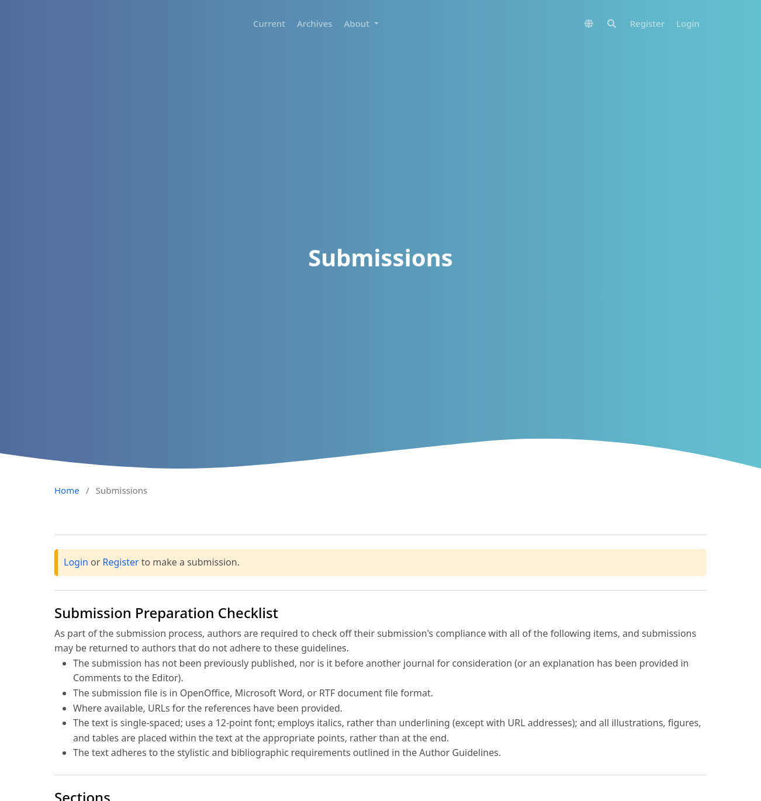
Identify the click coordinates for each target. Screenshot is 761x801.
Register (647, 23)
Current (269, 23)
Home (66, 490)
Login (688, 23)
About (358, 23)
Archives (315, 23)
